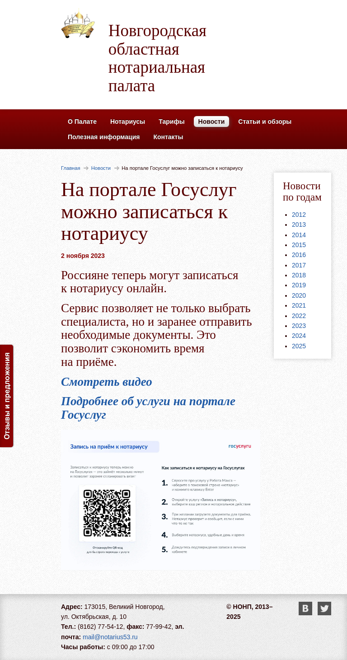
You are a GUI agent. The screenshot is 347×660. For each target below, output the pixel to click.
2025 (299, 346)
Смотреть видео (106, 382)
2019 (299, 285)
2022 (299, 315)
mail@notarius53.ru (110, 637)
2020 (299, 295)
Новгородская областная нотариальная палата (157, 58)
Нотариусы (127, 121)
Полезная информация (104, 136)
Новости (211, 121)
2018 (299, 275)
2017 (299, 265)
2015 (299, 244)
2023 (299, 325)
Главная (70, 168)
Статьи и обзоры (264, 121)
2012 (299, 214)
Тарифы (171, 121)
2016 (299, 254)
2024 (299, 335)
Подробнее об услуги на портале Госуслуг (148, 407)
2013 (299, 224)
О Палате (82, 121)
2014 (299, 235)
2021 (299, 305)
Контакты (168, 136)
